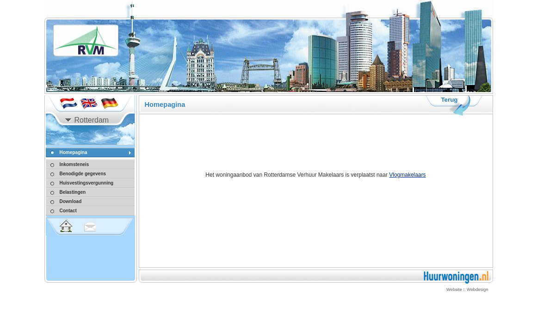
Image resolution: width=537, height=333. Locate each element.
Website (454, 289)
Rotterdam (91, 120)
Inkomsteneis (74, 164)
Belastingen (73, 192)
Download (71, 201)
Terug (449, 99)
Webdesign (477, 289)
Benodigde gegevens (83, 173)
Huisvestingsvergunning (87, 182)
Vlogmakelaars (407, 175)
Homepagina (73, 152)
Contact (68, 210)
